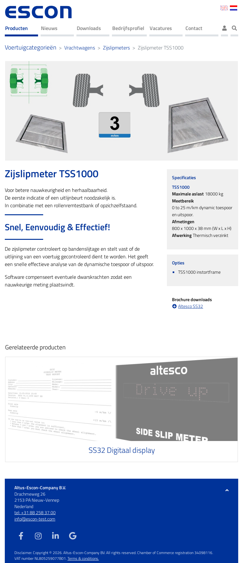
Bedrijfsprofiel (128, 28)
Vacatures (161, 28)
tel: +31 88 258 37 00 (35, 512)
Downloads (89, 28)
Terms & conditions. (83, 558)
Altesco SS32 (190, 306)
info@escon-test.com (34, 518)
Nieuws (49, 28)
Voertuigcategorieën (30, 47)
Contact (193, 28)
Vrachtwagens (79, 47)
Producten (16, 28)
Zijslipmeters (116, 47)
